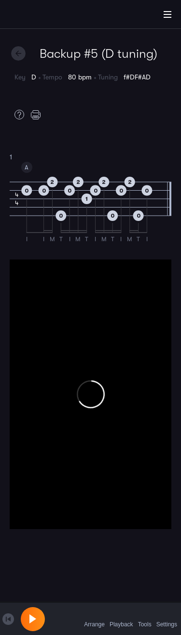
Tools (145, 618)
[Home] (39, 16)
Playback (121, 618)
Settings (166, 618)
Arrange (94, 618)
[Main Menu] (167, 14)
